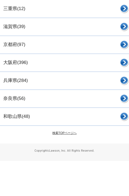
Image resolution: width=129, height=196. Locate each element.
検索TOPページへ (64, 132)
